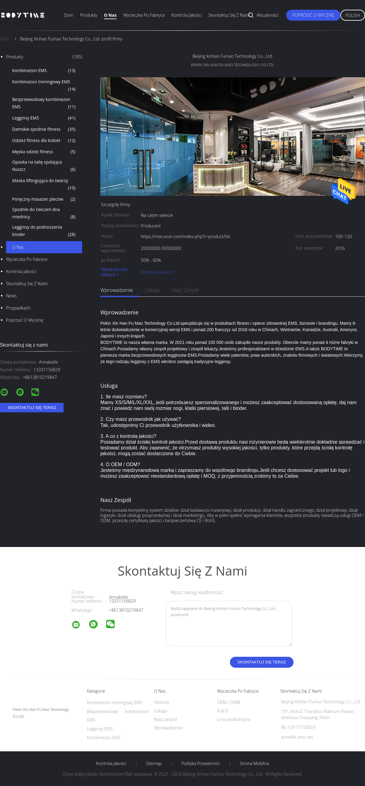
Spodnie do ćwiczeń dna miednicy (43, 213)
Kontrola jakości (187, 15)
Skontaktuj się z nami (229, 15)
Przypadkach (18, 308)
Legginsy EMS (43, 118)
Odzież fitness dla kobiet (43, 140)
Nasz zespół (185, 290)
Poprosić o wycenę (313, 15)
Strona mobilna (254, 763)
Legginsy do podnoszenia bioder (43, 231)
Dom (68, 15)
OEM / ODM (228, 702)
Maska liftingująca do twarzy (43, 185)
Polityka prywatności (200, 763)
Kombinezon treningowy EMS (43, 86)
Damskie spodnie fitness (43, 129)
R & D (222, 711)
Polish (353, 15)
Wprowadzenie (116, 290)
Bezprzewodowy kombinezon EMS (43, 103)
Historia (161, 702)
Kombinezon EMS (43, 70)
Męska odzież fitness (43, 151)
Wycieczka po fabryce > (114, 272)
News (11, 296)
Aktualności (268, 15)
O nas (110, 15)
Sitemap (154, 763)
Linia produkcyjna (234, 719)
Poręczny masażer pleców (43, 199)
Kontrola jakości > (158, 272)
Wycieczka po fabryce (144, 15)
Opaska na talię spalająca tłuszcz (43, 166)
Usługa (152, 290)
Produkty (88, 15)
